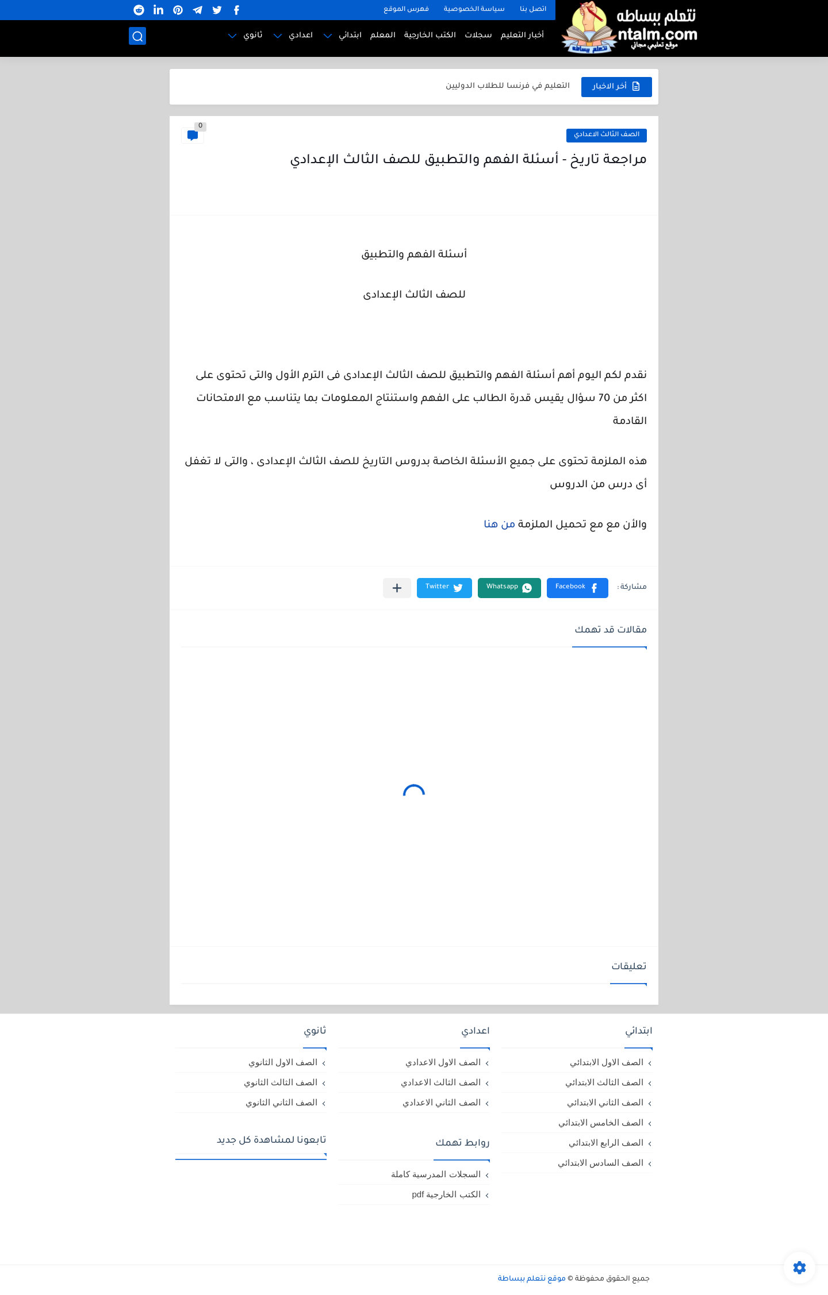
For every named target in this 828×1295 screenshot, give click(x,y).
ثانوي (253, 37)
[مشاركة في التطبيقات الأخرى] (397, 588)
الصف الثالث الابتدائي (604, 1082)
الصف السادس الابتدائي (600, 1162)
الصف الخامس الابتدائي (600, 1122)
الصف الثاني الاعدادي (441, 1102)
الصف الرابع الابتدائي (606, 1142)
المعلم (383, 37)
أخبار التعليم (522, 37)
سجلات (478, 37)
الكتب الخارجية (430, 37)
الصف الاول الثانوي (282, 1062)
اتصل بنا (533, 10)
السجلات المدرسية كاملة (435, 1174)
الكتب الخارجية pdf (446, 1194)
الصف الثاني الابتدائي (605, 1102)
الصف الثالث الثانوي (280, 1082)
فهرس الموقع (406, 10)
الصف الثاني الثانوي (281, 1102)
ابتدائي (350, 37)
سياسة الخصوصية (474, 10)
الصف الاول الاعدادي (442, 1062)
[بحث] (137, 38)
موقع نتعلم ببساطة (532, 1279)
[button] (577, 588)
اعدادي (301, 37)
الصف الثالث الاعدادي (606, 135)
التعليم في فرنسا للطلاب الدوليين (508, 86)
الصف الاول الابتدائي (606, 1062)
